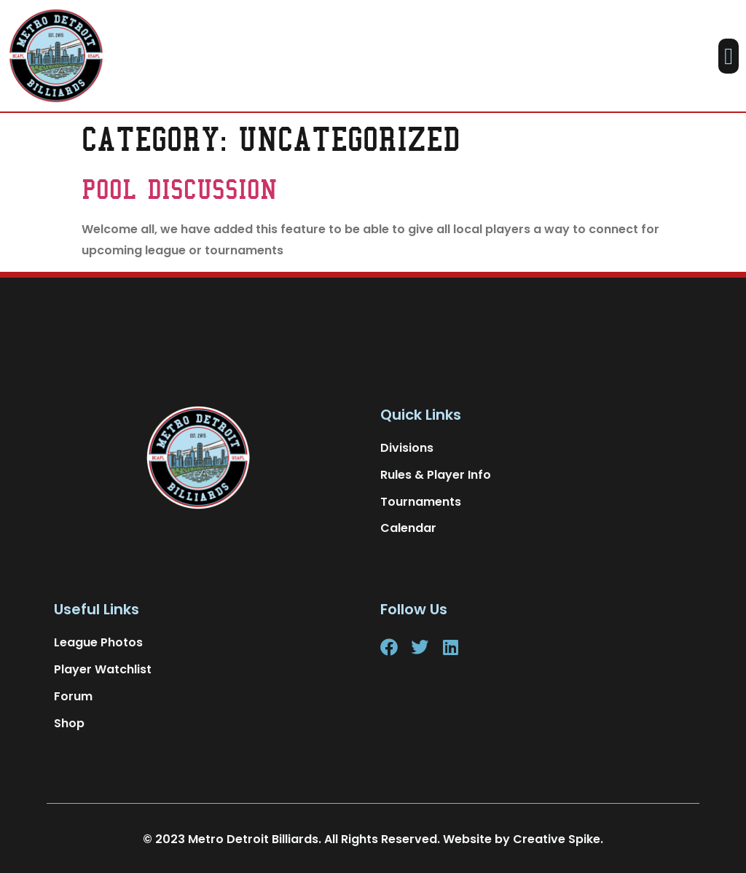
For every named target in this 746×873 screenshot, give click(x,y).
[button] (728, 56)
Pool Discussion (179, 190)
